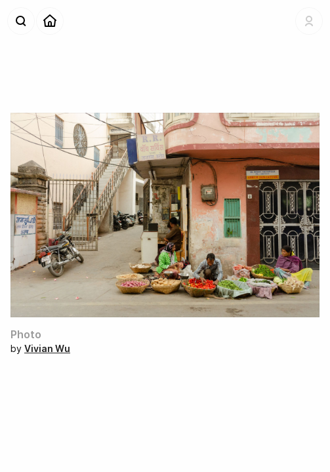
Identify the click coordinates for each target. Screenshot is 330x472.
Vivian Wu (47, 348)
